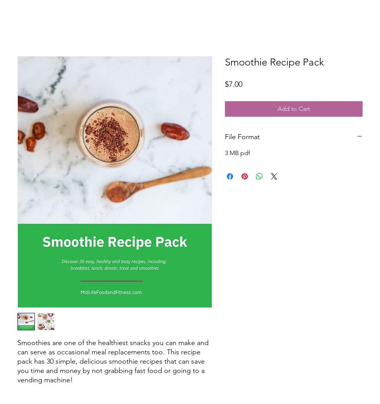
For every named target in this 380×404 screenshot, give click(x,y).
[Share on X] (274, 176)
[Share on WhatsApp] (259, 176)
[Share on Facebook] (230, 176)
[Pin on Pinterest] (244, 176)
